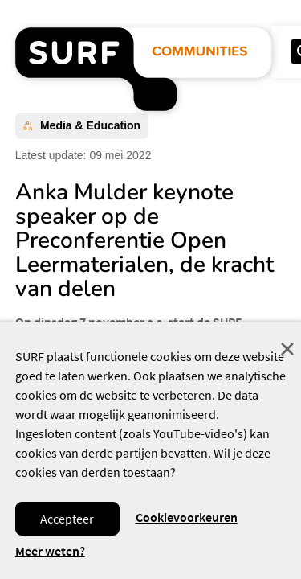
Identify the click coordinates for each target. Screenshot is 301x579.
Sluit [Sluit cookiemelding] (287, 349)
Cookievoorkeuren (187, 517)
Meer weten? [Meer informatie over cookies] (50, 551)
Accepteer (67, 519)
